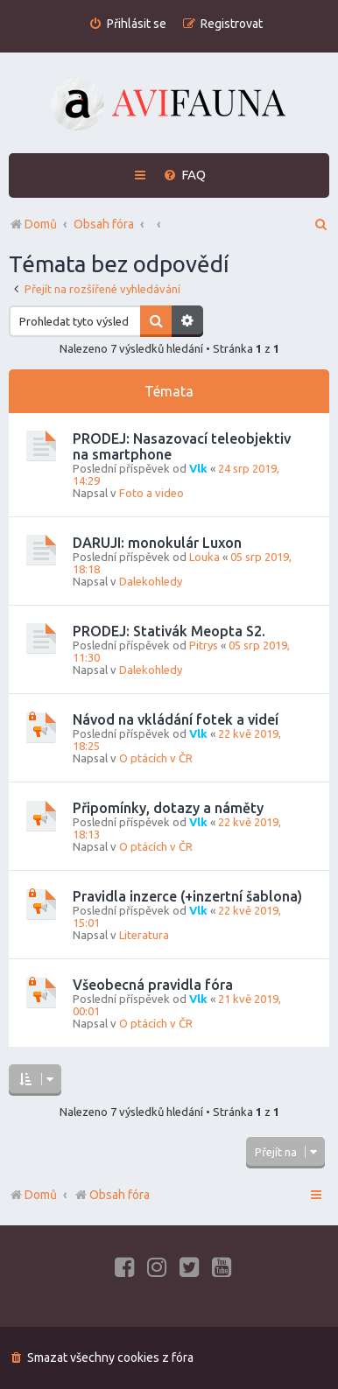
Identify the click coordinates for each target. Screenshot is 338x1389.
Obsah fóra (112, 1195)
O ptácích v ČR (156, 758)
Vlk (198, 468)
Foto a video (151, 493)
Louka (204, 557)
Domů (41, 1195)
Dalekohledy (150, 581)
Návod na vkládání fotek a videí (175, 719)
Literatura (144, 935)
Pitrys (203, 645)
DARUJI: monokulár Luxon (157, 543)
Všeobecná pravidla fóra (153, 985)
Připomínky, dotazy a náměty (168, 808)
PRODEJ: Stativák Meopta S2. (169, 631)
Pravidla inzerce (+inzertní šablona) (187, 896)
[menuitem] (127, 24)
